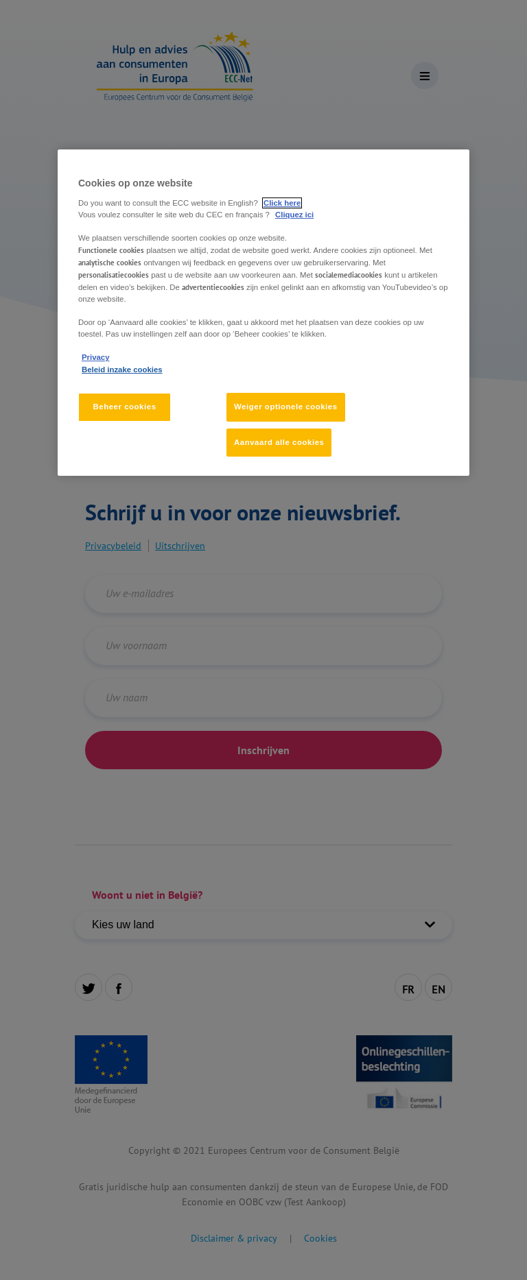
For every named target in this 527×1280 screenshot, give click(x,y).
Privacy (95, 358)
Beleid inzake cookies (122, 369)
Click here (282, 203)
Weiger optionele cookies (286, 406)
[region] (263, 312)
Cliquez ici (294, 214)
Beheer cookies (124, 406)
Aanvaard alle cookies (279, 442)
